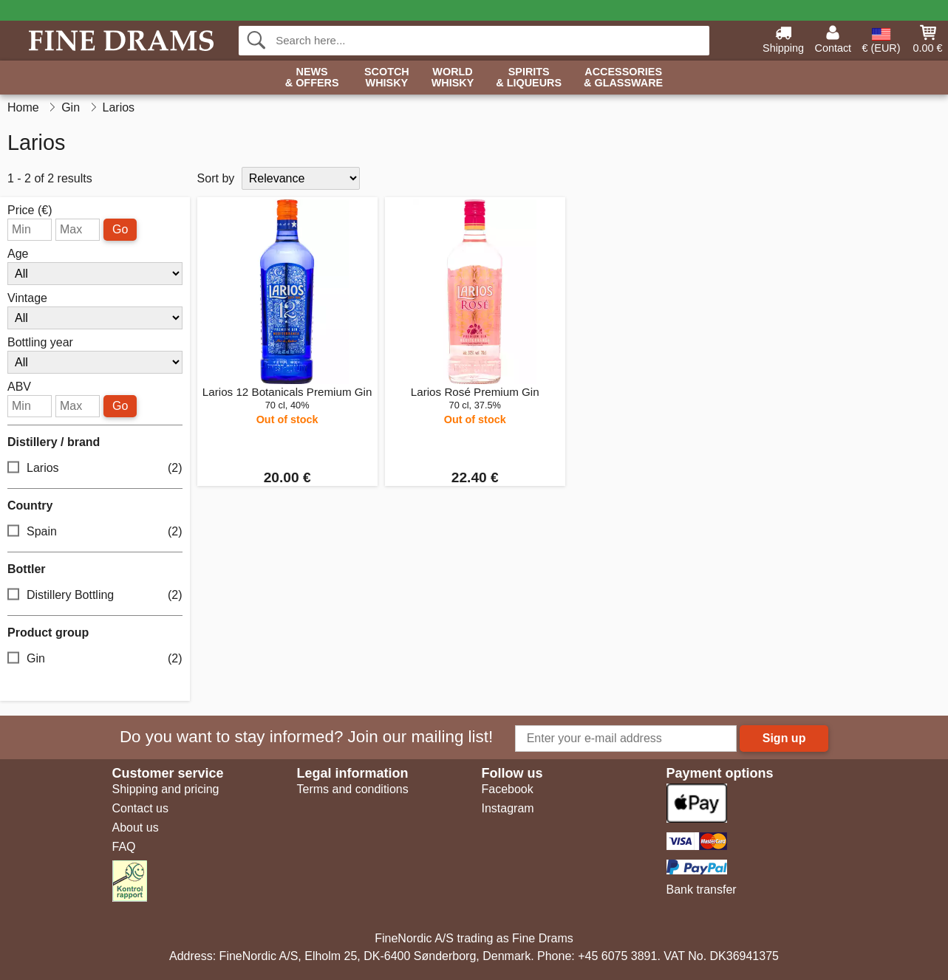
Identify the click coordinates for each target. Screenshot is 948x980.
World (453, 78)
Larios (95, 469)
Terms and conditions (353, 789)
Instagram (508, 808)
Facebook (507, 789)
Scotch (386, 78)
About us (135, 827)
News (312, 78)
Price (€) (29, 210)
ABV (19, 387)
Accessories (623, 78)
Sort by (216, 178)
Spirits (529, 78)
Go (120, 229)
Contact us (140, 808)
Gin (95, 659)
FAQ (124, 846)
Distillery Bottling (95, 596)
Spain (95, 532)
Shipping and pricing (165, 789)
